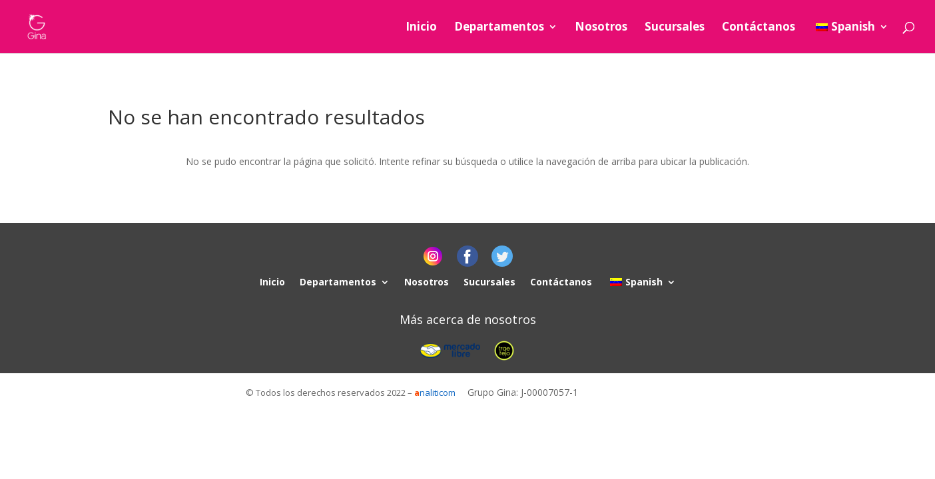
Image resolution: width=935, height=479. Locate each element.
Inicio (421, 28)
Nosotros (601, 28)
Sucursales (675, 28)
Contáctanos (758, 28)
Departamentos (499, 28)
